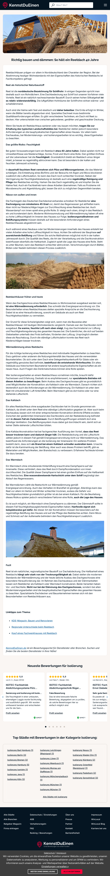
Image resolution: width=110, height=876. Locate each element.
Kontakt (69, 828)
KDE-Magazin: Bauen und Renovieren (32, 620)
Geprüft (39, 717)
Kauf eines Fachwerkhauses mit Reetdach (34, 633)
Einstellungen (50, 814)
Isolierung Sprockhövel (85, 778)
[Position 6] (64, 726)
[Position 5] (60, 726)
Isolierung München (51, 784)
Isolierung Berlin (16, 755)
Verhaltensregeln (38, 824)
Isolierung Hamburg (18, 764)
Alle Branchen (10, 819)
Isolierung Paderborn (84, 773)
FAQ (32, 828)
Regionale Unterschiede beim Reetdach (33, 626)
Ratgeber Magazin (12, 824)
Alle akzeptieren (71, 871)
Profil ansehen (24, 713)
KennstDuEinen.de (16, 648)
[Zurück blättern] (3, 697)
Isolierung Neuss (82, 750)
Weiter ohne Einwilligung (42, 871)
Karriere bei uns (98, 828)
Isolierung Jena (16, 774)
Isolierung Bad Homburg (20, 750)
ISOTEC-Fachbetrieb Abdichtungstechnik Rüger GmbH (64, 688)
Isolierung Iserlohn (17, 769)
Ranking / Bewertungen (41, 833)
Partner (68, 824)
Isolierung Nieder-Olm (85, 755)
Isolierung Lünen (49, 758)
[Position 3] (53, 726)
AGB (32, 819)
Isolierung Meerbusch (52, 763)
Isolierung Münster (50, 789)
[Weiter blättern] (107, 697)
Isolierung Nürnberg (84, 760)
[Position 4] (57, 726)
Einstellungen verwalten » (55, 866)
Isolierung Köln (16, 779)
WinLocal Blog (98, 824)
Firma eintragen (11, 828)
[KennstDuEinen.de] (21, 5)
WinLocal (95, 819)
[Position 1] (45, 726)
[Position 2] (49, 726)
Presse (68, 819)
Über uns (69, 814)
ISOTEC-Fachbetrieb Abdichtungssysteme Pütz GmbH (20, 688)
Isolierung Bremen (17, 760)
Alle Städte (9, 814)
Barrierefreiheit (72, 833)
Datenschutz (36, 814)
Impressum (96, 814)
